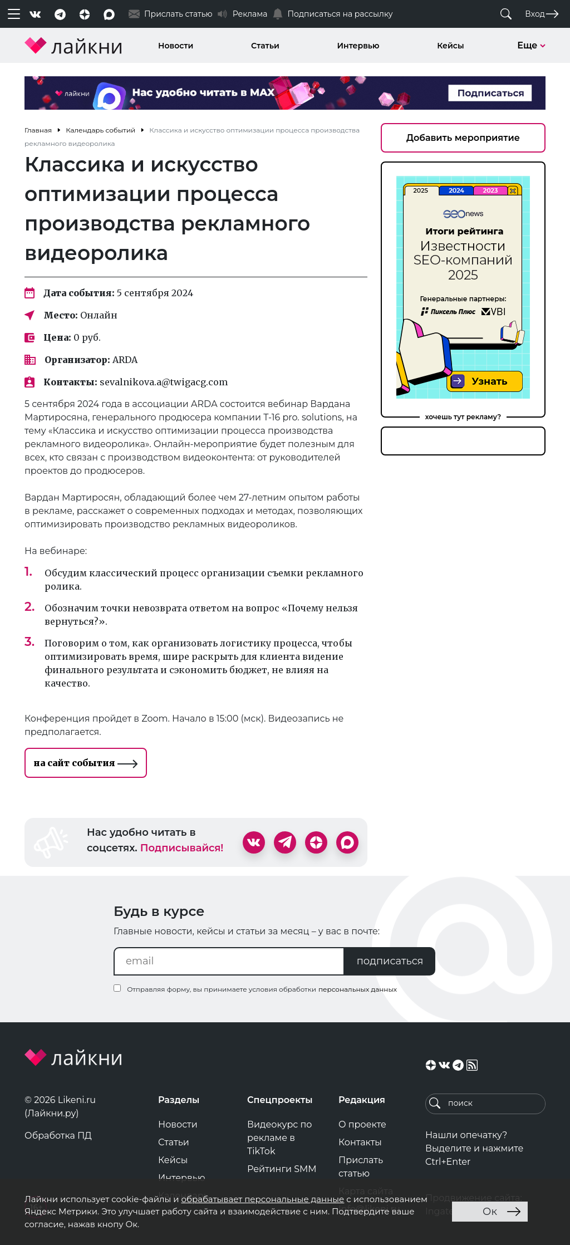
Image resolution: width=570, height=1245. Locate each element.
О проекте (362, 1124)
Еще (531, 45)
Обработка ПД (58, 1135)
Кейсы (450, 46)
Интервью (358, 46)
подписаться (390, 961)
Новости (175, 46)
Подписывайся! (182, 848)
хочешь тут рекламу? (463, 417)
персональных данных (357, 989)
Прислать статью (360, 1167)
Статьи (265, 46)
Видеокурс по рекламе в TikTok (279, 1137)
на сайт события (85, 762)
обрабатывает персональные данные (262, 1199)
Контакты (360, 1142)
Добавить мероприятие (463, 138)
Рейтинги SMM (282, 1169)
